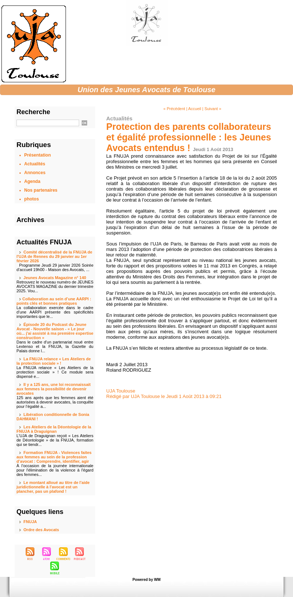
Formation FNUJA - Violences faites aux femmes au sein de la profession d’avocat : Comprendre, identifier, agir (54, 456)
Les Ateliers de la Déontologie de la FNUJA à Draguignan (53, 429)
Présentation (37, 155)
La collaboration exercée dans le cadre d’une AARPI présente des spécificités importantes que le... (54, 312)
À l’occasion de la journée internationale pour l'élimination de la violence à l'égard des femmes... (54, 470)
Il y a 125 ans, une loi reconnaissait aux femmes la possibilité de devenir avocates (53, 388)
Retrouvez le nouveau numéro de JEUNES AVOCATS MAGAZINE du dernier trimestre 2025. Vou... (54, 286)
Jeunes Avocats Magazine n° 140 (54, 277)
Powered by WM (147, 580)
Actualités (34, 163)
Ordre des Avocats (41, 529)
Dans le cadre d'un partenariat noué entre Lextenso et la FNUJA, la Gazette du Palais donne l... (54, 346)
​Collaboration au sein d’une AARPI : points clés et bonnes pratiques (53, 301)
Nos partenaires (41, 190)
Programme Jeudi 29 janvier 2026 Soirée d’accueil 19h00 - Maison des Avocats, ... (54, 267)
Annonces (34, 172)
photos (31, 199)
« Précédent (174, 108)
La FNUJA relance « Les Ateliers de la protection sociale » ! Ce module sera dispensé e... (54, 372)
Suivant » (212, 108)
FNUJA (30, 521)
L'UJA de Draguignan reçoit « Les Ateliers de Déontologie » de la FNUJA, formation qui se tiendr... (54, 440)
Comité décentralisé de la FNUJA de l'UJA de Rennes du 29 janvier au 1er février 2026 (54, 256)
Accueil (194, 108)
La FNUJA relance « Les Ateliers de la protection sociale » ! (53, 361)
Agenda (32, 181)
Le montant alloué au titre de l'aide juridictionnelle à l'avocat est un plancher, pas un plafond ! (53, 486)
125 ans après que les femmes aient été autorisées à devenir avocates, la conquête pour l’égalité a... (54, 402)
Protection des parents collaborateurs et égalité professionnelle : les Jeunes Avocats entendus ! (188, 137)
